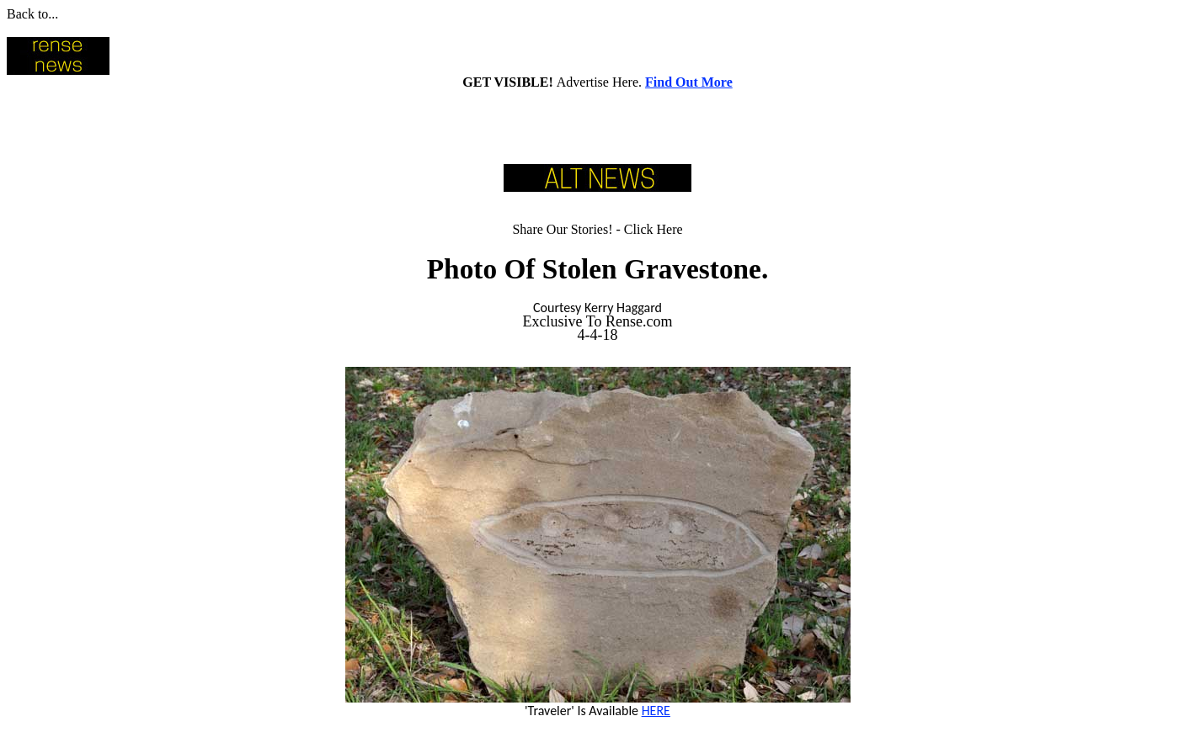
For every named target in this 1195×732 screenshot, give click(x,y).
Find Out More (689, 82)
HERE (656, 711)
